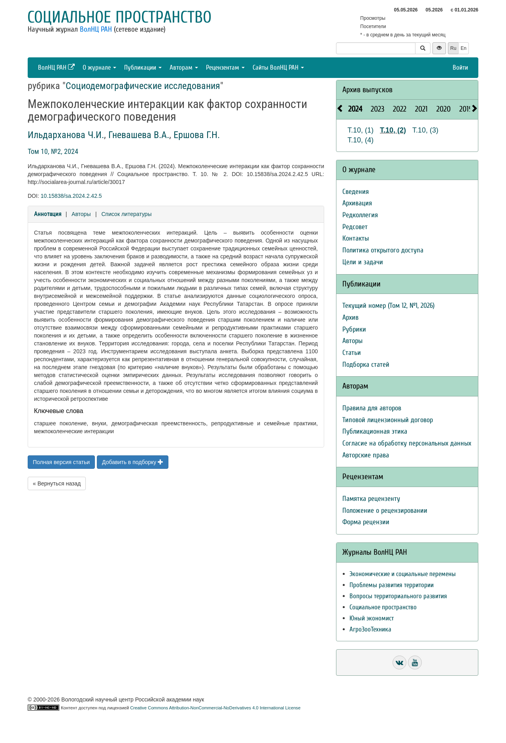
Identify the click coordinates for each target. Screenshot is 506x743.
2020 (443, 109)
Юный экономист (371, 618)
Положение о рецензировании (384, 510)
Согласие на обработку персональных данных (406, 443)
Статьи (351, 353)
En (463, 48)
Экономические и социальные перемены (402, 574)
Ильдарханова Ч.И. (66, 134)
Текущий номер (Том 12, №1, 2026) (388, 305)
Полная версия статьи (61, 462)
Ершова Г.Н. (197, 134)
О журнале (99, 67)
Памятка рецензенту (371, 499)
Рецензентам (225, 67)
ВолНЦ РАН (96, 29)
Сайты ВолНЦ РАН (278, 67)
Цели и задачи (362, 262)
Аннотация (47, 214)
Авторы (81, 214)
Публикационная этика (374, 431)
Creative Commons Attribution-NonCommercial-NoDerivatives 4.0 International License (215, 707)
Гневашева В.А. (138, 134)
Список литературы (126, 214)
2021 (421, 109)
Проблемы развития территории (391, 585)
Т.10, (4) (360, 140)
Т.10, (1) (360, 130)
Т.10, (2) (393, 130)
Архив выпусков (367, 89)
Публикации (143, 67)
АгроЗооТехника (370, 629)
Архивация (357, 203)
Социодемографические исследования (143, 85)
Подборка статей (365, 364)
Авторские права (365, 455)
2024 (355, 109)
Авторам (184, 67)
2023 (377, 109)
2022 (399, 109)
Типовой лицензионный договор (387, 420)
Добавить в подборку (132, 462)
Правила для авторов (371, 408)
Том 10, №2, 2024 (53, 151)
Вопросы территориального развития (398, 596)
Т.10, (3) (425, 130)
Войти (460, 67)
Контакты (355, 238)
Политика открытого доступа (382, 250)
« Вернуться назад (57, 483)
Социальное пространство (119, 17)
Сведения (355, 192)
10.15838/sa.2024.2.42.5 (71, 196)
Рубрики (354, 329)
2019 (465, 109)
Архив (350, 317)
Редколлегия (360, 215)
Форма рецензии (365, 522)
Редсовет (355, 227)
